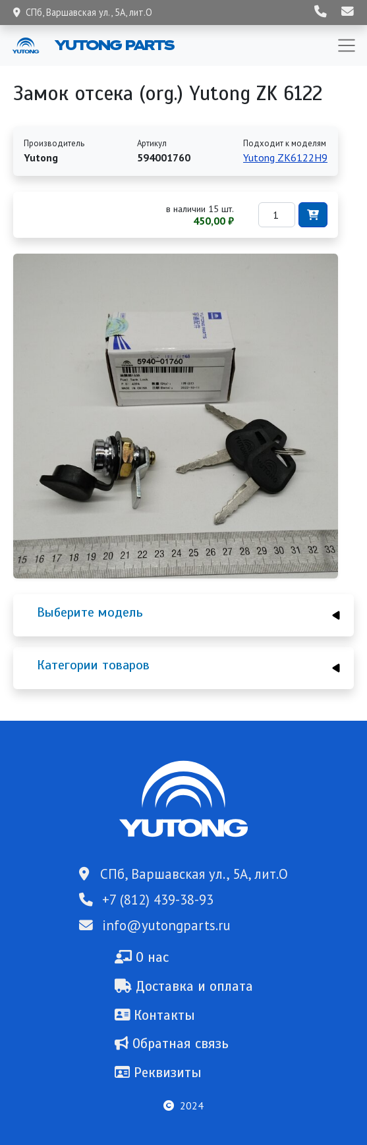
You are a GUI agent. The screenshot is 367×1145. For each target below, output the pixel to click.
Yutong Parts (113, 45)
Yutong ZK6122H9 (285, 157)
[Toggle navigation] (346, 45)
